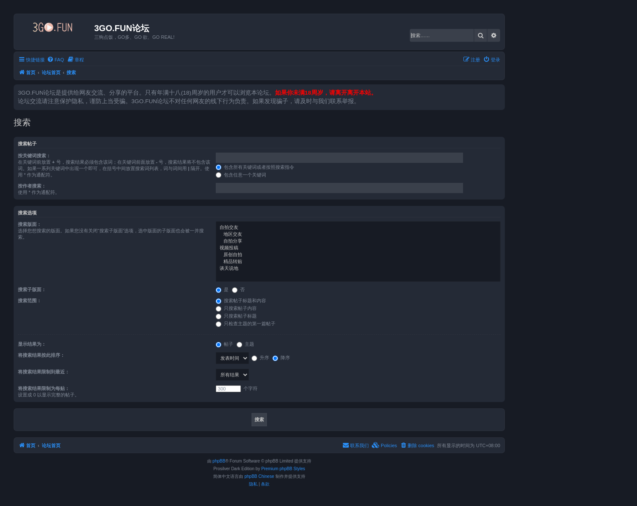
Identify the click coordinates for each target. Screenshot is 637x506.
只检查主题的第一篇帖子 (245, 323)
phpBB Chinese (259, 476)
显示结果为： (32, 344)
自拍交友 (358, 227)
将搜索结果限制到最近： (43, 371)
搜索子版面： (32, 289)
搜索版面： (29, 224)
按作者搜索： (32, 185)
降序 (281, 357)
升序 (260, 357)
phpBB (218, 461)
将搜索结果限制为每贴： (43, 388)
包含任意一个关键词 (241, 174)
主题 (245, 344)
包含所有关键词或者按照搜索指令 (255, 167)
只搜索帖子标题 (236, 315)
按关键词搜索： (34, 155)
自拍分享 (358, 241)
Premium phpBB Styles (283, 468)
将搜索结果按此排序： (41, 355)
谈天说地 (358, 268)
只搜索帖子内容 (236, 308)
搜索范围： (29, 300)
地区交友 (358, 234)
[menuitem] (55, 60)
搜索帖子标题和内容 (241, 300)
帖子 (224, 344)
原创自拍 (358, 255)
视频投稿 (358, 248)
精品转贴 (358, 261)
